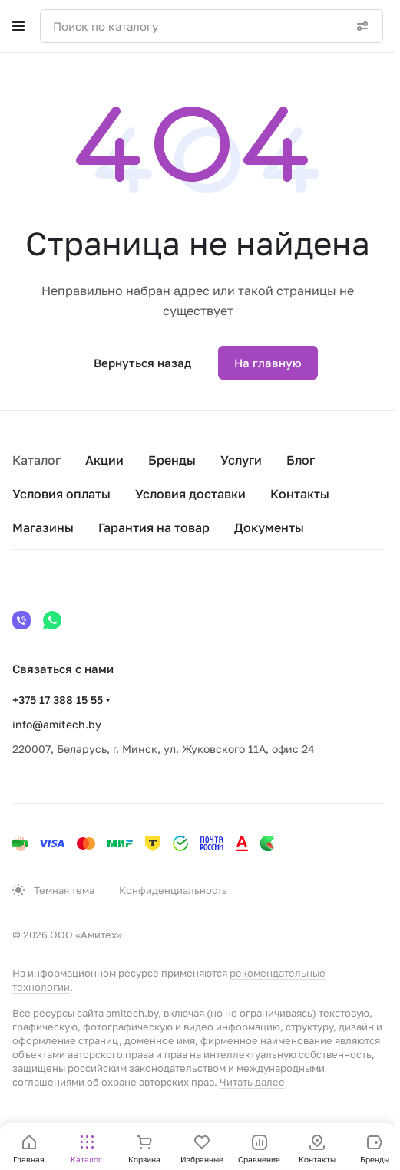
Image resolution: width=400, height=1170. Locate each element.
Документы (269, 527)
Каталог (36, 460)
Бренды (172, 460)
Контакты (299, 493)
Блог (300, 460)
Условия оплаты (61, 493)
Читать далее (252, 1082)
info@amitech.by (56, 724)
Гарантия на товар (154, 527)
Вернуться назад (142, 363)
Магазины (43, 527)
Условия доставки (190, 493)
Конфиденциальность (173, 890)
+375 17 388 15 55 (57, 699)
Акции (104, 460)
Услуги (241, 460)
